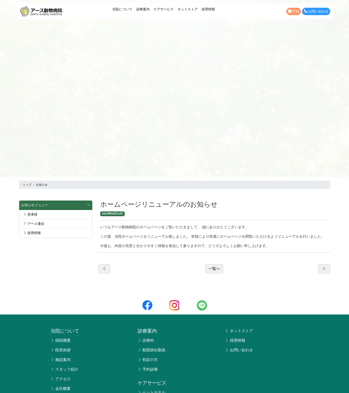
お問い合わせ (316, 11)
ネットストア (188, 9)
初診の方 (148, 360)
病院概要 (60, 340)
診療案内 (143, 9)
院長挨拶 (60, 350)
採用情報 (208, 9)
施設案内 (60, 360)
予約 (293, 11)
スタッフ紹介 (64, 369)
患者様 (30, 214)
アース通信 (33, 224)
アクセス (60, 379)
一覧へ (214, 269)
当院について (122, 9)
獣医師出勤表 (151, 350)
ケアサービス (163, 9)
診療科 (146, 340)
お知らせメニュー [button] (55, 205)
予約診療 (148, 369)
